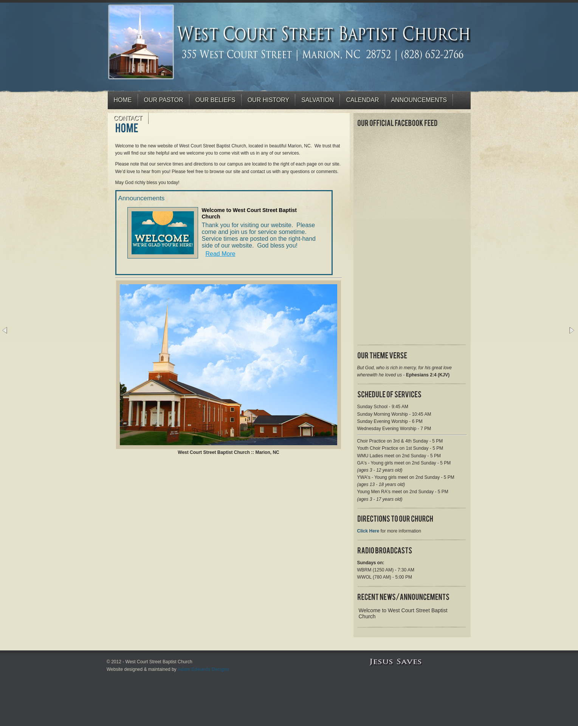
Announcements (419, 100)
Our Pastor (163, 100)
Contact (128, 118)
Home (123, 100)
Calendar (362, 100)
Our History (269, 100)
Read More (221, 254)
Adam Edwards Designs (203, 669)
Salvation (317, 100)
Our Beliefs (215, 100)
